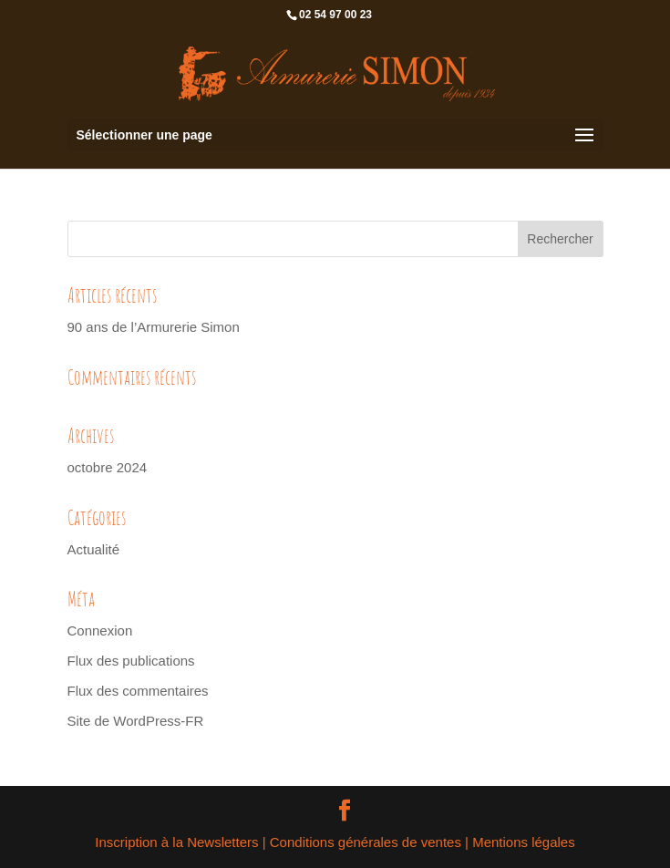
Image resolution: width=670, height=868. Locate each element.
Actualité (93, 549)
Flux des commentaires (138, 690)
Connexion (100, 630)
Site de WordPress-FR (135, 720)
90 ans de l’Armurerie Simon (153, 327)
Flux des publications (131, 660)
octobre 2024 (107, 467)
